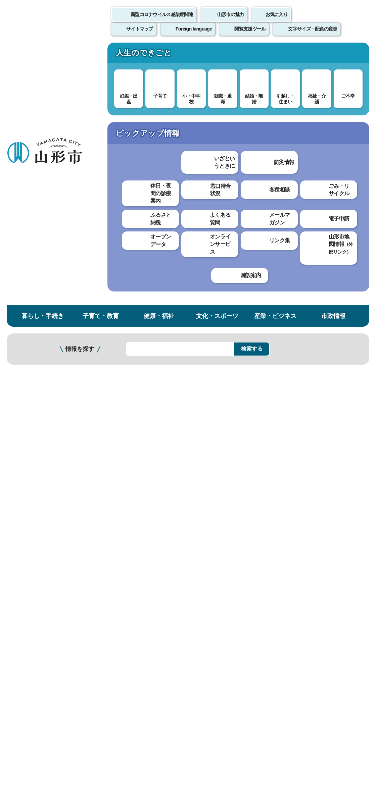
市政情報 (333, 54)
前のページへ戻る (297, 616)
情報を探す (79, 88)
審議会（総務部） (122, 324)
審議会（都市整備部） (127, 472)
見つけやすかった (123, 571)
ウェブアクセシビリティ (208, 637)
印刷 (290, 194)
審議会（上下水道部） (127, 369)
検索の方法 (301, 88)
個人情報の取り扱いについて (124, 637)
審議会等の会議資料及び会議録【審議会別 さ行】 (160, 272)
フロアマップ (24, 737)
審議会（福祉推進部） (127, 415)
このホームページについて (37, 637)
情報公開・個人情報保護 (132, 113)
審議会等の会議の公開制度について (144, 209)
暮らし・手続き (42, 54)
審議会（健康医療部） (127, 392)
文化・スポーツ (217, 54)
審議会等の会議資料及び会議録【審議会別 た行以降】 (166, 283)
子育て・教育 (101, 54)
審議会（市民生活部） (127, 381)
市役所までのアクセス (80, 737)
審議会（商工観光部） (127, 438)
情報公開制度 (32, 165)
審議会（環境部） (122, 404)
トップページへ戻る (353, 616)
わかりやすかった (123, 548)
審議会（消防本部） (125, 495)
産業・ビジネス (275, 54)
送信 (227, 586)
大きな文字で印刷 (339, 193)
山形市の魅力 (230, 21)
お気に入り (277, 21)
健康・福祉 (159, 54)
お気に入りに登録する (346, 128)
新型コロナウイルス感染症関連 (162, 21)
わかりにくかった (177, 548)
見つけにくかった (177, 571)
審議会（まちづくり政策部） (136, 461)
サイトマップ (274, 637)
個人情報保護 (32, 179)
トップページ (58, 113)
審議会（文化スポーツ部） (133, 358)
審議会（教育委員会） (127, 483)
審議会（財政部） (122, 335)
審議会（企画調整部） (127, 347)
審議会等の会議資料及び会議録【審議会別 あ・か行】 (166, 261)
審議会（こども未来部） (130, 426)
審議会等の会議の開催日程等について (146, 220)
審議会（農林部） (122, 449)
